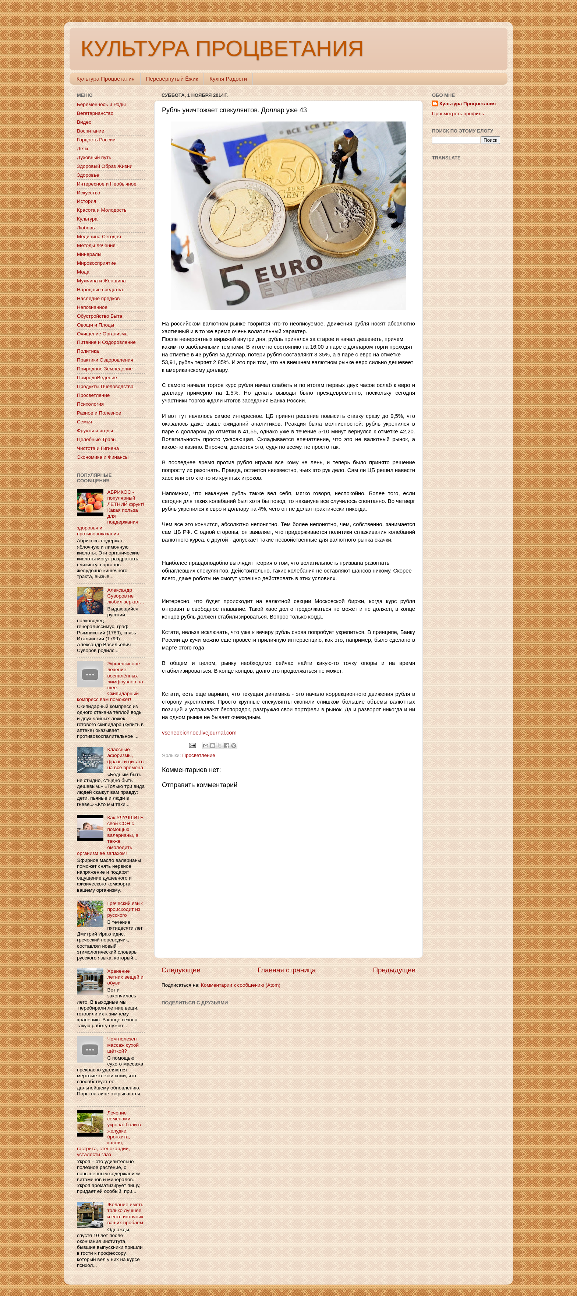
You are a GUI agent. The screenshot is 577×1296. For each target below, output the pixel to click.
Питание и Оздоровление (106, 342)
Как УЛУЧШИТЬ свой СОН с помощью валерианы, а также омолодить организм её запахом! (110, 835)
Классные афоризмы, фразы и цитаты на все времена (125, 758)
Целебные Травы (97, 439)
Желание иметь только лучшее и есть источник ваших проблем (125, 1213)
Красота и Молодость (102, 210)
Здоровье (88, 175)
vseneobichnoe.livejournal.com (199, 733)
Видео (84, 122)
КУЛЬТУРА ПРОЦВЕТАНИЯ (222, 48)
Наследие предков (98, 298)
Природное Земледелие (104, 368)
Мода (83, 272)
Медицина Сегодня (99, 236)
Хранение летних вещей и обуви (125, 977)
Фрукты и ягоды (95, 430)
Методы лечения (96, 245)
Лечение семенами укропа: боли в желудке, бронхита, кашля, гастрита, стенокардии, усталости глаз (109, 1133)
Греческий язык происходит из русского (124, 909)
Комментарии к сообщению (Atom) (240, 985)
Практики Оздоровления (105, 360)
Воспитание (90, 131)
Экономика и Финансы (102, 457)
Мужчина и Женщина (101, 281)
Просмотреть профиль (458, 113)
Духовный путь (94, 157)
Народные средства (100, 289)
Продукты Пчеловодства (105, 386)
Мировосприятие (96, 263)
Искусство (88, 193)
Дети (82, 148)
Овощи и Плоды (95, 325)
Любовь (86, 227)
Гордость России (96, 139)
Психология (90, 404)
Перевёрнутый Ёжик (172, 78)
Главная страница (287, 970)
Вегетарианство (95, 113)
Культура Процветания (106, 78)
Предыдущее (394, 970)
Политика (88, 351)
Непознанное (92, 307)
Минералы (89, 254)
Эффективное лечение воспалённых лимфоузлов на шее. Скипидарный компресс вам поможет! (110, 681)
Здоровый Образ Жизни (104, 166)
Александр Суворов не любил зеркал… (125, 596)
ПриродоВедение (97, 377)
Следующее (181, 970)
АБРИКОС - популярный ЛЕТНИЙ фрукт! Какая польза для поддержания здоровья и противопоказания (110, 512)
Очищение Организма (102, 334)
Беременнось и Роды (101, 104)
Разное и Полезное (99, 413)
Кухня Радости (228, 78)
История (86, 201)
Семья (84, 422)
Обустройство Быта (99, 316)
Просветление (198, 755)
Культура (87, 219)
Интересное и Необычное (107, 184)
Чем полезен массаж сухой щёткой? (123, 1044)
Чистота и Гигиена (98, 448)
